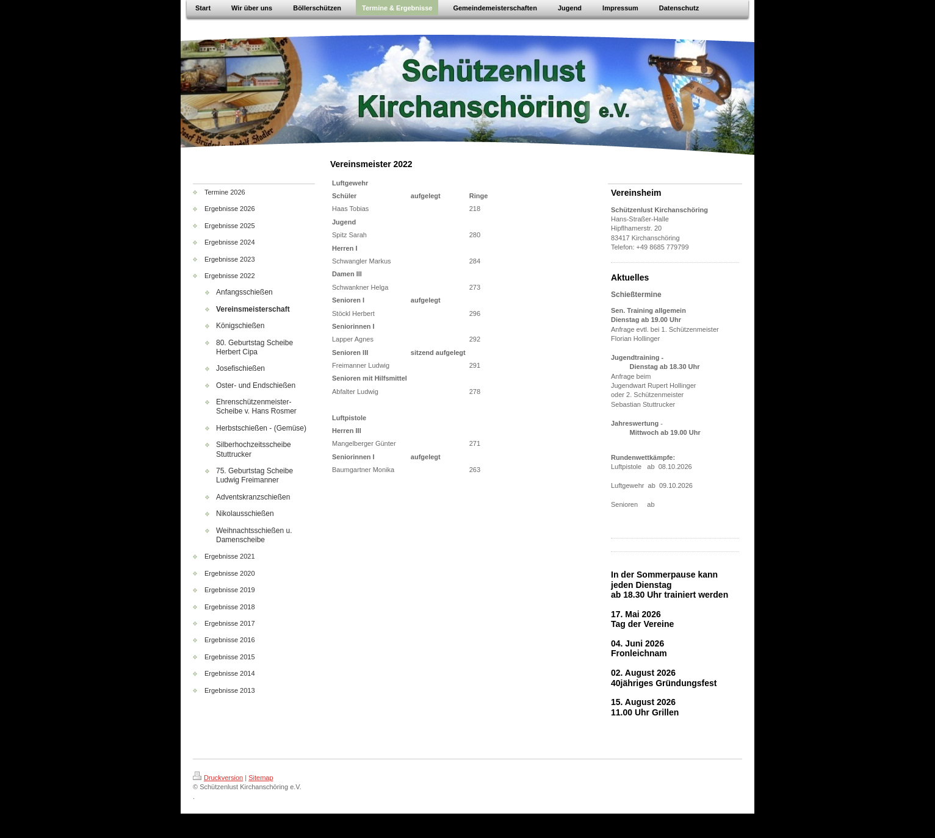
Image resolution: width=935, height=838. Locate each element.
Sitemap (260, 777)
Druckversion (218, 777)
